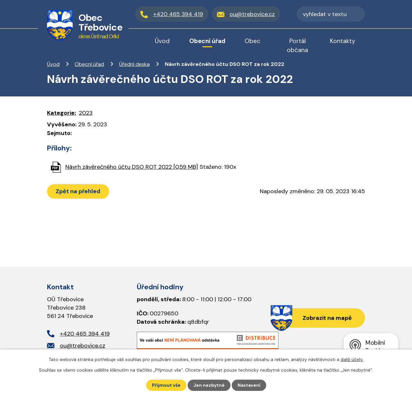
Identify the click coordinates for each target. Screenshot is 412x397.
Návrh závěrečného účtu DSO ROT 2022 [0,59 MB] (131, 167)
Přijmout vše (166, 385)
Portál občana (297, 45)
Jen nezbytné (209, 385)
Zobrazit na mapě (327, 318)
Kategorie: (61, 113)
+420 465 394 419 (85, 334)
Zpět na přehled (78, 191)
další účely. (352, 359)
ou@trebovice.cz (82, 345)
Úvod (53, 64)
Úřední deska (134, 64)
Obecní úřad (89, 64)
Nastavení (249, 385)
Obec (252, 41)
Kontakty (342, 41)
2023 (86, 113)
